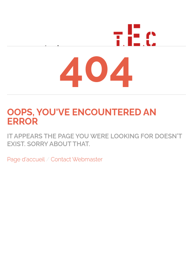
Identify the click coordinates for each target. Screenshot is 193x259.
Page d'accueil (26, 159)
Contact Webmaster (77, 159)
